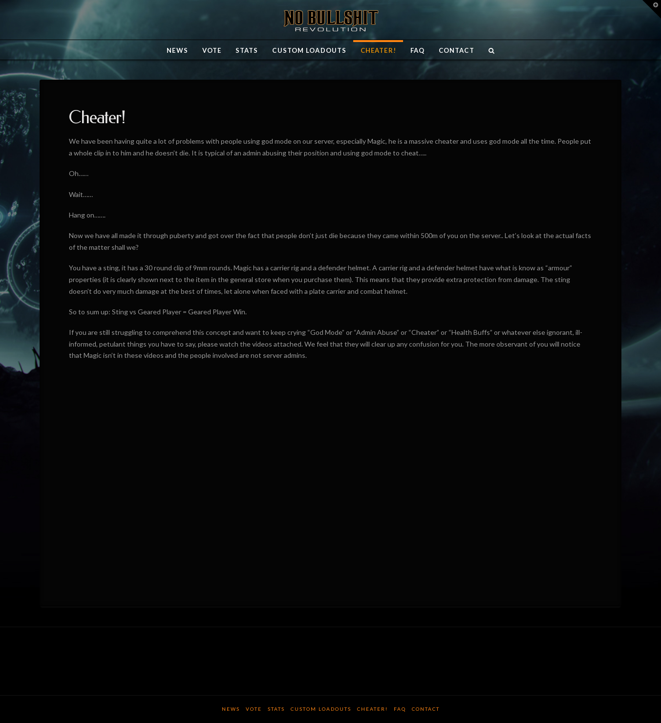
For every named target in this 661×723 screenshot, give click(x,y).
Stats (276, 709)
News (231, 709)
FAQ (400, 709)
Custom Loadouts (321, 709)
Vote (254, 709)
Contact (426, 709)
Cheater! (372, 709)
